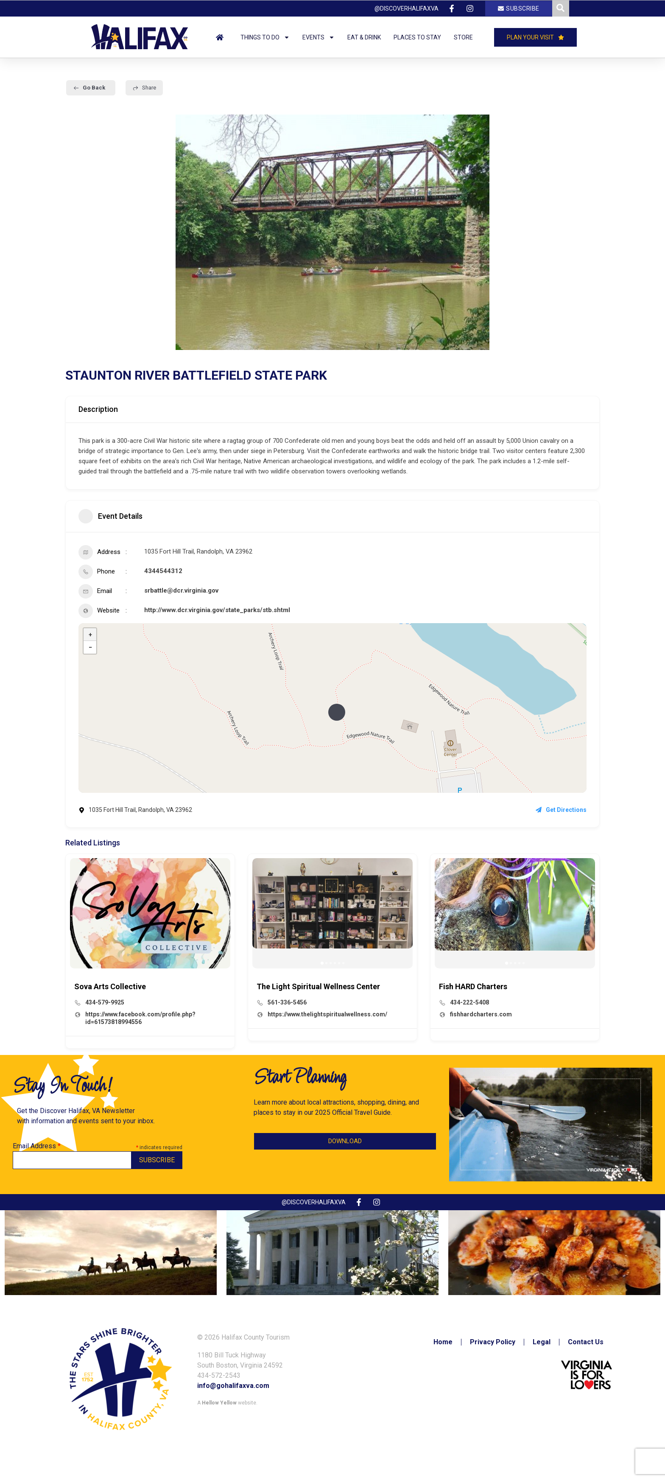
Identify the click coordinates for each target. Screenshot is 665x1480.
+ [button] (90, 634)
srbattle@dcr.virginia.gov (181, 590)
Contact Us (586, 1342)
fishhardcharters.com (481, 1014)
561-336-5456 (287, 1002)
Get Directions (561, 809)
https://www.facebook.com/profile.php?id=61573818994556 (140, 1018)
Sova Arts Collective (110, 986)
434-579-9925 (104, 1002)
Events (318, 37)
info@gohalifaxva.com (233, 1386)
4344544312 (163, 571)
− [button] (90, 647)
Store (463, 37)
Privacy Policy (492, 1342)
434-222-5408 (469, 1002)
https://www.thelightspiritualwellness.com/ (327, 1014)
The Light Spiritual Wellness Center (318, 986)
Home (443, 1342)
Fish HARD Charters (473, 986)
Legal (541, 1342)
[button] (322, 963)
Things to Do (265, 37)
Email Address (37, 1146)
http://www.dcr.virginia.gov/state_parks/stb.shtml (217, 610)
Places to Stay (417, 37)
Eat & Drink (364, 37)
